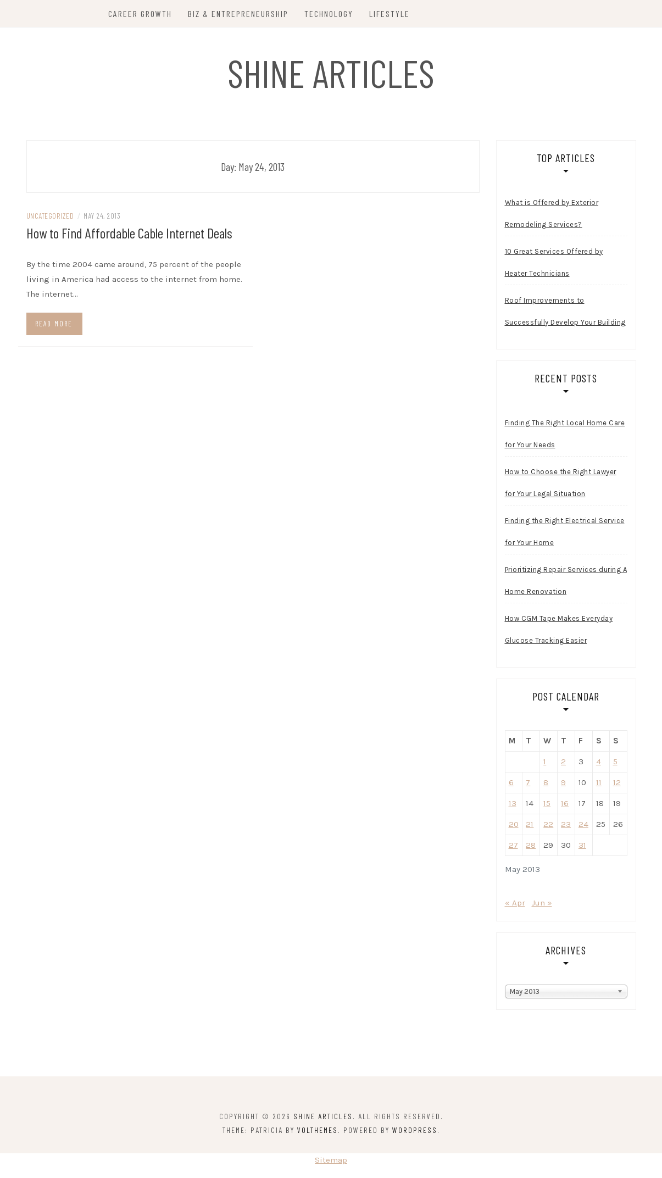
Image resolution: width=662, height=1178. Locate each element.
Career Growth (140, 13)
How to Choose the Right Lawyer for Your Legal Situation (560, 483)
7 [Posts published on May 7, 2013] (528, 782)
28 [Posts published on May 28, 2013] (531, 845)
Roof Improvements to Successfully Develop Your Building (565, 311)
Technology (328, 13)
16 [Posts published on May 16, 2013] (565, 803)
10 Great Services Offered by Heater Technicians (554, 262)
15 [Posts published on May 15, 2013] (546, 803)
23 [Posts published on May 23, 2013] (566, 824)
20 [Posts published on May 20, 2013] (514, 824)
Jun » (542, 903)
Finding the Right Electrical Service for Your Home (565, 531)
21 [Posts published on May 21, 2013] (529, 824)
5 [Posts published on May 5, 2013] (615, 761)
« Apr (515, 903)
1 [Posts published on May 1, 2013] (544, 761)
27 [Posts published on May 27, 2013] (513, 845)
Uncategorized (50, 215)
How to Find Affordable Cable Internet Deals (129, 232)
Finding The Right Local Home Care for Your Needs (565, 434)
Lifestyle (389, 13)
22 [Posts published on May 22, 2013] (548, 824)
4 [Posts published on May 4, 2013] (598, 761)
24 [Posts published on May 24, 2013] (583, 824)
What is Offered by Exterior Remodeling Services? (552, 213)
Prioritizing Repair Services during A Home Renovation (566, 580)
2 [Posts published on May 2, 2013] (563, 761)
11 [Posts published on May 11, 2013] (599, 782)
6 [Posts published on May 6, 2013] (511, 782)
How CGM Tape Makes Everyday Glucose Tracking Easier (559, 629)
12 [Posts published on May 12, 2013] (617, 782)
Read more (54, 323)
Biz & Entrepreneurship (238, 13)
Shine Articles (331, 72)
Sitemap (331, 1160)
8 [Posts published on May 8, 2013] (545, 782)
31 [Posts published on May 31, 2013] (582, 845)
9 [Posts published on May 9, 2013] (563, 782)
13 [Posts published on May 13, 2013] (512, 803)
